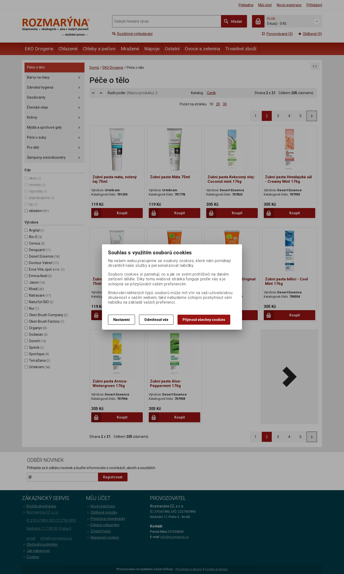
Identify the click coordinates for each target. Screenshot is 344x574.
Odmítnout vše (156, 320)
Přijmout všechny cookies (203, 320)
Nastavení (121, 320)
